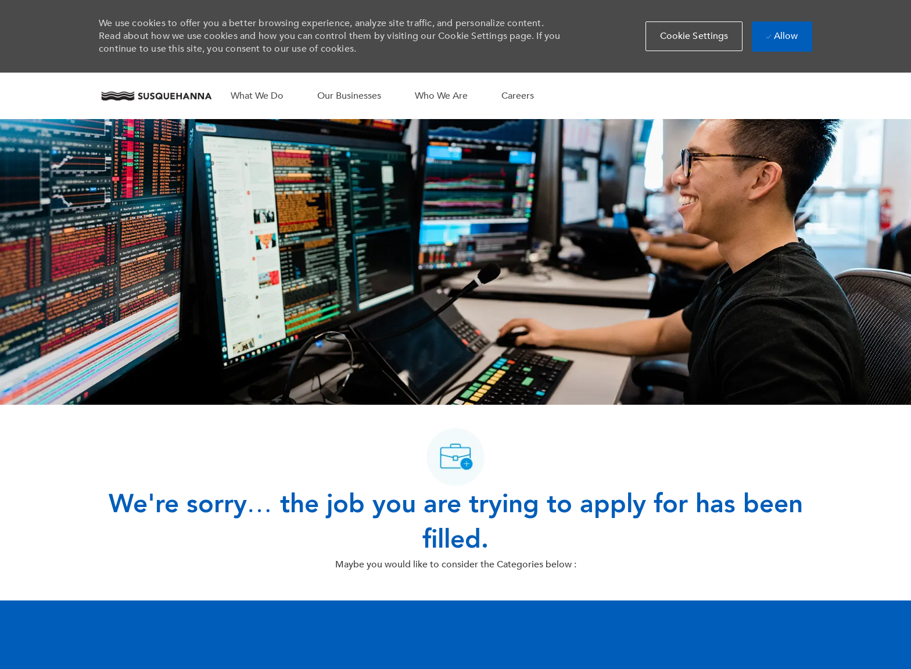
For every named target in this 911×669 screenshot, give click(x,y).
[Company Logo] (156, 96)
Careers (517, 95)
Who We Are (441, 95)
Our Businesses (349, 95)
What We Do (257, 95)
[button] (694, 36)
